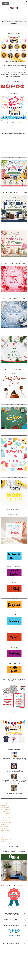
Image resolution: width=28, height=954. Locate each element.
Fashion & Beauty (5, 826)
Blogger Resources (5, 813)
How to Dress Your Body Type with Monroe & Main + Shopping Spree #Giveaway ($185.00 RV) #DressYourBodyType (14, 782)
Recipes (2, 819)
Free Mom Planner (5, 820)
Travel (2, 837)
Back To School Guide (6, 822)
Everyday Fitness (5, 824)
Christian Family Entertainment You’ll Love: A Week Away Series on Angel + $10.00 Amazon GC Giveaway (14, 760)
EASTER (3, 841)
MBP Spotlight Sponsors (7, 815)
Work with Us (4, 803)
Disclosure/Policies (5, 809)
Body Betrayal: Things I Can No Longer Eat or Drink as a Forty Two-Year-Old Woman (14, 770)
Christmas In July (5, 830)
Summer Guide (4, 832)
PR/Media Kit (4, 811)
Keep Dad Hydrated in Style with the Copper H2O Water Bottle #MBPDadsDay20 (14, 792)
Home (2, 802)
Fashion (3, 836)
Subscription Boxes (5, 834)
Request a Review (5, 805)
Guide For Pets (4, 828)
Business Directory (5, 817)
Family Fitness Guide (6, 839)
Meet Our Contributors (6, 807)
